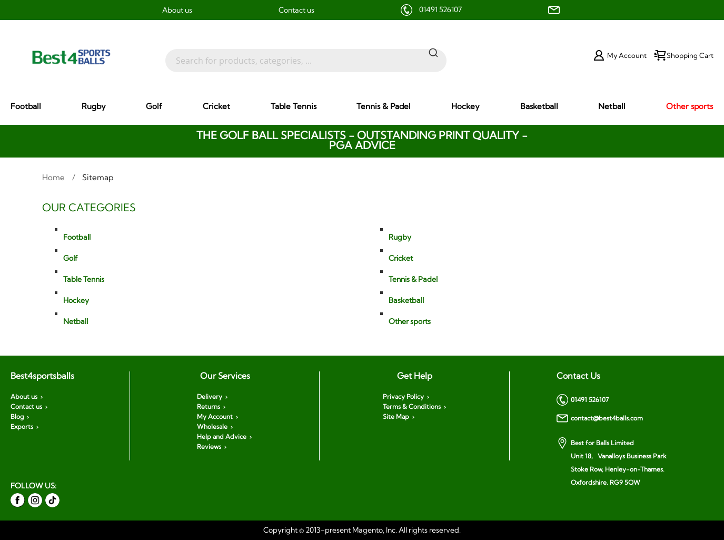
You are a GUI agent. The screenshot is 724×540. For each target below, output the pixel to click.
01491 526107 (440, 9)
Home (54, 177)
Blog (17, 416)
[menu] (362, 106)
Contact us (296, 10)
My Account (215, 416)
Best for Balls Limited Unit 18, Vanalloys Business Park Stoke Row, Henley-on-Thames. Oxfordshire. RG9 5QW (612, 461)
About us (177, 10)
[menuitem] (26, 106)
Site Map (396, 416)
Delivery (209, 396)
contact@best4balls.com (600, 418)
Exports (22, 426)
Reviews (209, 446)
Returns (208, 406)
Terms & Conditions (412, 406)
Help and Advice (221, 436)
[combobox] (306, 55)
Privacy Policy (403, 396)
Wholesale (212, 426)
